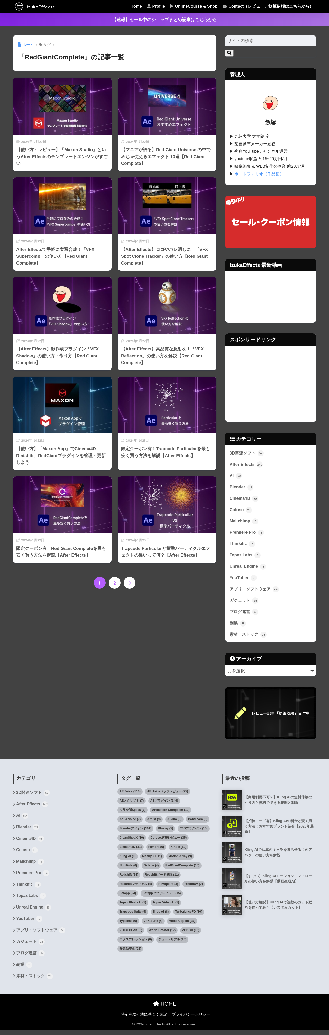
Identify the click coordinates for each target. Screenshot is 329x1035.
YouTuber (243, 579)
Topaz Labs (245, 556)
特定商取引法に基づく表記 (144, 1020)
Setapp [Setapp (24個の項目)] (128, 895)
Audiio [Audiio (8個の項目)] (174, 821)
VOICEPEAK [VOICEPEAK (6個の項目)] (131, 932)
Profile (156, 6)
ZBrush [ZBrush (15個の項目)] (190, 932)
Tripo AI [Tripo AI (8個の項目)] (161, 914)
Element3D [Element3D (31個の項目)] (131, 849)
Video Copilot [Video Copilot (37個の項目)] (182, 923)
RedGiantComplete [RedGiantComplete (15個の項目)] (182, 868)
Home (136, 6)
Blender (242, 487)
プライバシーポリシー (191, 1020)
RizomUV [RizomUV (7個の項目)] (194, 886)
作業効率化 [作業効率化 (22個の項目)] (130, 951)
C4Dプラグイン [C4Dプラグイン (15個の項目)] (194, 831)
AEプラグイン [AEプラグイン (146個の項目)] (164, 803)
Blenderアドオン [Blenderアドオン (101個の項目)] (135, 831)
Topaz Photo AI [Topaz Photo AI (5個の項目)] (133, 905)
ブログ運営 (245, 614)
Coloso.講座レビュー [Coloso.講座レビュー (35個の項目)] (168, 840)
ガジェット (245, 602)
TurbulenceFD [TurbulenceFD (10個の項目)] (188, 914)
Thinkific (242, 545)
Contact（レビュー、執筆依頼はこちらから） (268, 6)
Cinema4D (244, 499)
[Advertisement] (270, 384)
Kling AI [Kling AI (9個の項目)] (128, 858)
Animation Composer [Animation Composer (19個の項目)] (170, 812)
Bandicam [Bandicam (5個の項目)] (197, 821)
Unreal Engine (248, 568)
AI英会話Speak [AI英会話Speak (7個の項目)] (132, 812)
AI (236, 476)
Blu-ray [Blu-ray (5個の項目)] (165, 831)
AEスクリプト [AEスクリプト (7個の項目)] (132, 803)
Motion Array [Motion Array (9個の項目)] (180, 858)
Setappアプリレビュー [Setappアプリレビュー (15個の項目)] (162, 895)
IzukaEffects (40, 6)
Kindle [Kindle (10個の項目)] (178, 849)
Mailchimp (244, 522)
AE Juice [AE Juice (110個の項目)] (130, 794)
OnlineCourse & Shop (193, 6)
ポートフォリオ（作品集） (259, 174)
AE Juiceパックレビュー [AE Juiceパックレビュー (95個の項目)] (167, 794)
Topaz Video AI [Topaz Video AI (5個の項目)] (166, 905)
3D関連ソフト (247, 453)
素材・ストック (249, 637)
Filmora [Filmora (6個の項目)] (156, 849)
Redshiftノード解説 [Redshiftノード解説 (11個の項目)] (162, 877)
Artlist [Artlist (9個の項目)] (154, 821)
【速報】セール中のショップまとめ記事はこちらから (164, 19)
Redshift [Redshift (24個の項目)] (129, 877)
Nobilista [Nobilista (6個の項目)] (128, 868)
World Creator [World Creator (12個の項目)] (162, 932)
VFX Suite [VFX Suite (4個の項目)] (153, 923)
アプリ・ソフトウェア (255, 591)
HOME (164, 1009)
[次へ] (129, 583)
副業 (238, 625)
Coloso (241, 510)
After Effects (246, 464)
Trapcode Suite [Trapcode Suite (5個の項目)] (133, 914)
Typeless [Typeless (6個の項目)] (128, 923)
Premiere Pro (247, 533)
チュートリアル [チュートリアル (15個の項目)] (172, 942)
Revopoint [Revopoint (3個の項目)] (168, 886)
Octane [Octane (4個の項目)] (151, 868)
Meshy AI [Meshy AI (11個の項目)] (152, 858)
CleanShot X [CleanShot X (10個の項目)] (132, 840)
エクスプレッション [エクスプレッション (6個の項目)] (136, 942)
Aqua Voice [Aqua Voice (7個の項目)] (130, 821)
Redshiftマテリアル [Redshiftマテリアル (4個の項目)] (136, 886)
